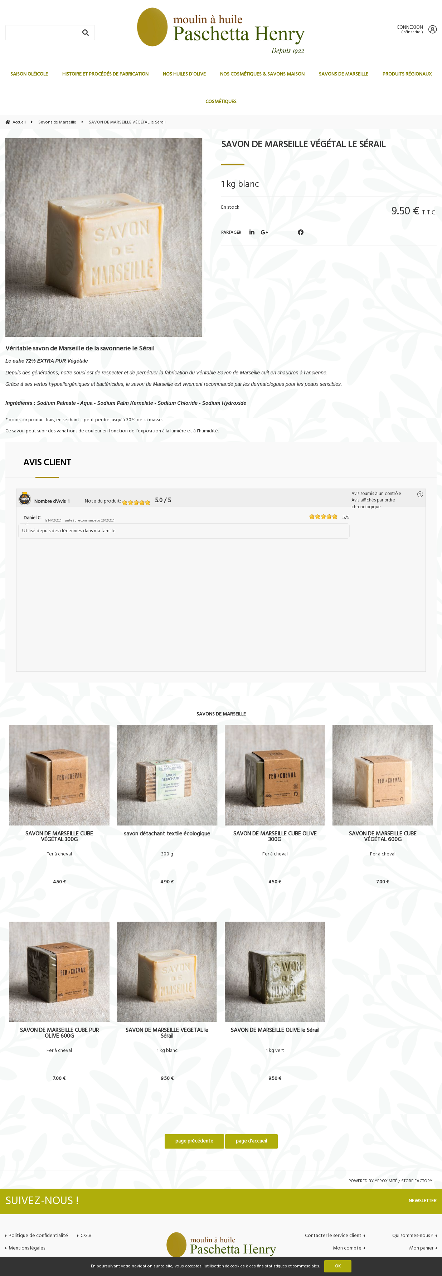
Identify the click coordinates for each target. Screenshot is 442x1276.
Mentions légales (27, 1248)
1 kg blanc (167, 1051)
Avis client (47, 463)
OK (338, 1266)
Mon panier (421, 1248)
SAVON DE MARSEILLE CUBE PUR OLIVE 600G (59, 1033)
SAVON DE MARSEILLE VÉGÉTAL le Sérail (303, 145)
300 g (167, 854)
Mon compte (347, 1248)
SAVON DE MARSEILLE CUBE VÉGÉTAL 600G (383, 837)
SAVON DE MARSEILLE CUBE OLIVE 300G (275, 837)
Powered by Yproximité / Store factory (390, 1181)
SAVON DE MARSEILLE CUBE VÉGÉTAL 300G (59, 837)
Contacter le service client (333, 1236)
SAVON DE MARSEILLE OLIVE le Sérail (275, 1031)
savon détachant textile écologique (167, 835)
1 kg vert (275, 1051)
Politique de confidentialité (38, 1236)
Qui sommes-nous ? (412, 1236)
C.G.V (86, 1236)
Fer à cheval (59, 854)
